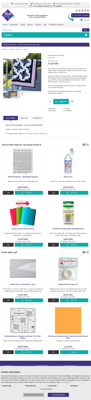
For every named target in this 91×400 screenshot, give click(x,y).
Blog (45, 24)
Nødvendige (7, 386)
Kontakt (22, 24)
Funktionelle (52, 386)
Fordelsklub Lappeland (56, 24)
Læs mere (51, 57)
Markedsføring (30, 386)
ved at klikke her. (65, 382)
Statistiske (74, 386)
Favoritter (38, 24)
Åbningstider (14, 24)
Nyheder (30, 24)
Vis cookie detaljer (46, 389)
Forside (5, 24)
